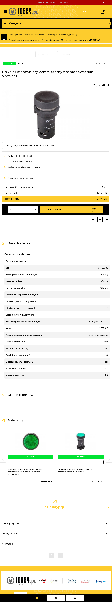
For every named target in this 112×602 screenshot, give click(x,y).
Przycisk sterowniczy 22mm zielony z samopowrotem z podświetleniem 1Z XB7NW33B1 (26, 471)
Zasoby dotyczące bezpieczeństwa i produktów (29, 145)
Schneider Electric (27, 178)
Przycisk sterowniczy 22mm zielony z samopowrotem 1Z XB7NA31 (76, 470)
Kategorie (12, 23)
